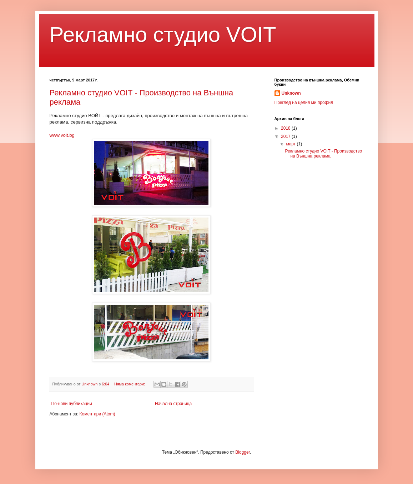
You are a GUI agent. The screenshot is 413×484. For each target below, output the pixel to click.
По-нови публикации (71, 403)
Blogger (242, 452)
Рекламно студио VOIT (163, 34)
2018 (286, 128)
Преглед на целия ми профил (304, 102)
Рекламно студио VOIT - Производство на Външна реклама (323, 154)
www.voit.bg (62, 135)
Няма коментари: (130, 384)
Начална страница (173, 403)
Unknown (291, 93)
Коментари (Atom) (97, 413)
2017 (286, 136)
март (291, 143)
